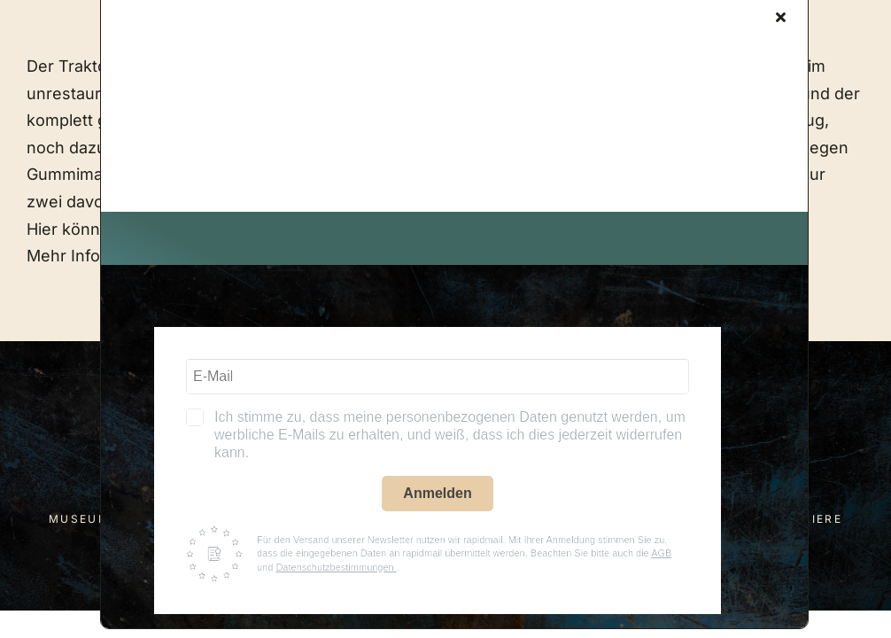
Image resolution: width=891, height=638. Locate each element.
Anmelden (437, 493)
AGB (661, 553)
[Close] (781, 17)
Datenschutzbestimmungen (335, 567)
